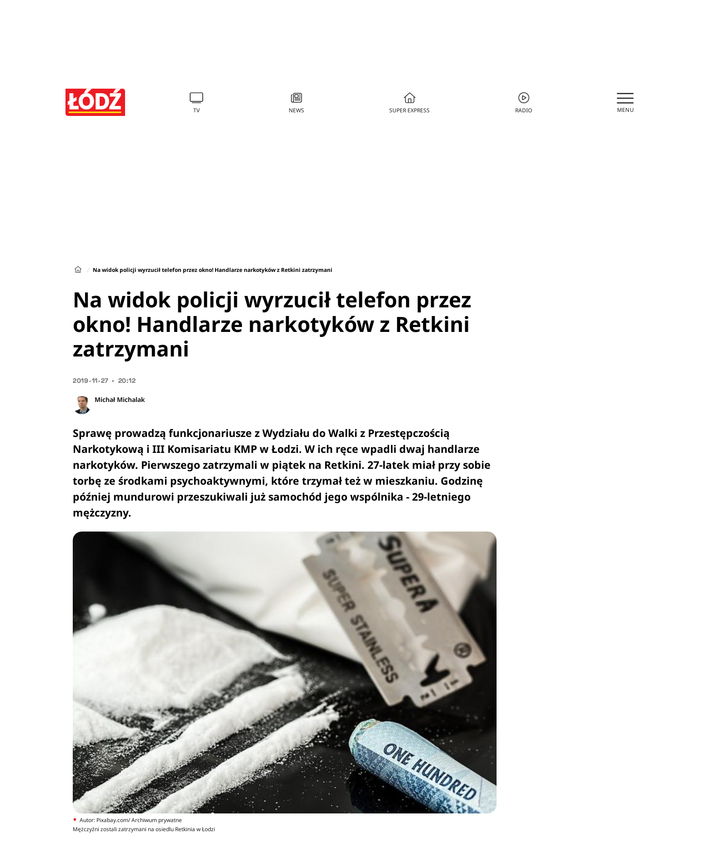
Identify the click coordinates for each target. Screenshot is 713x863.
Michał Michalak (120, 399)
